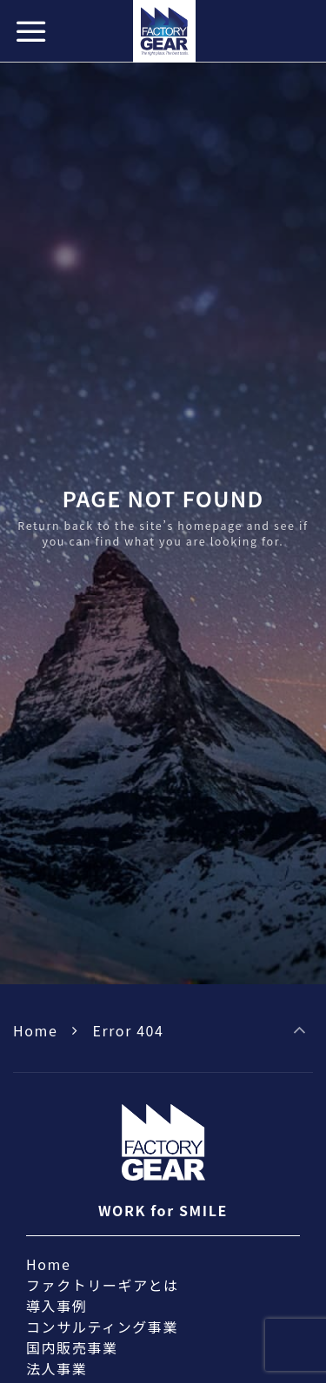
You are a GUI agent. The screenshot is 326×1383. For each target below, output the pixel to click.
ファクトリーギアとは (102, 1284)
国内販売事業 (72, 1347)
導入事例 (56, 1305)
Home (35, 1030)
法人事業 (56, 1368)
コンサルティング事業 (102, 1326)
